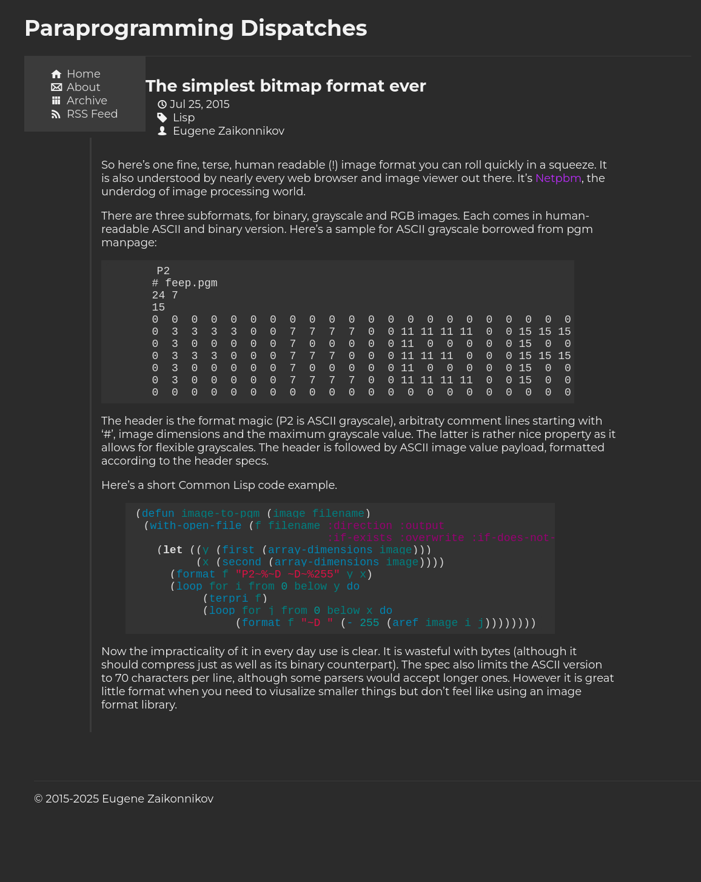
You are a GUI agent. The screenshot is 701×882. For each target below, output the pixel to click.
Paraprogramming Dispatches (195, 28)
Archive (87, 100)
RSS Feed (92, 114)
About (84, 87)
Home (84, 74)
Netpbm (558, 178)
